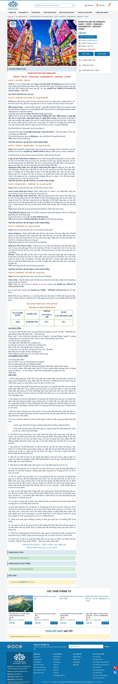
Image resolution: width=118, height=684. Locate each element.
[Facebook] (9, 646)
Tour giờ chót (97, 656)
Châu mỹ (56, 667)
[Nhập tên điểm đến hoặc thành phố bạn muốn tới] (52, 5)
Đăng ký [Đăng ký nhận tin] (107, 646)
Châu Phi (56, 672)
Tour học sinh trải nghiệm (100, 675)
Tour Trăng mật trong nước (101, 664)
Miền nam (76, 664)
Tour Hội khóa (97, 667)
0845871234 (19, 666)
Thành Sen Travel (102, 13)
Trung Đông (56, 662)
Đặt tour (86, 54)
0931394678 (19, 668)
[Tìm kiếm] (73, 5)
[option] (42, 43)
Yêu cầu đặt (102, 54)
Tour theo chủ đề (50, 13)
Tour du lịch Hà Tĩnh (85, 13)
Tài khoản (89, 5)
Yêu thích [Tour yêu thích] (100, 5)
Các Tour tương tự (59, 591)
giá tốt (59, 631)
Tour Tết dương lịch (98, 670)
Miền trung (76, 659)
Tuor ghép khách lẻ (59, 675)
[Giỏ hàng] (109, 5)
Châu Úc (55, 670)
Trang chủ (12, 12)
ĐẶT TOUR (28, 623)
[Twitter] (12, 646)
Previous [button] (8, 610)
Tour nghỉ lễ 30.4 (98, 659)
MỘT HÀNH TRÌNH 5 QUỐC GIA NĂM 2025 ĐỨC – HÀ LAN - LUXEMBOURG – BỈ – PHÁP (97, 615)
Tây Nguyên (76, 662)
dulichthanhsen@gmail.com (19, 660)
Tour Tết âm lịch (97, 672)
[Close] (73, 558)
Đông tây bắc (77, 656)
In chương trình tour (87, 37)
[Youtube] (16, 646)
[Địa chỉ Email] (86, 646)
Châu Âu (55, 664)
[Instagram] (20, 646)
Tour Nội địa (36, 13)
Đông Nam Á (57, 656)
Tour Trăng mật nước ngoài (101, 662)
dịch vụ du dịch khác (67, 13)
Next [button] (109, 610)
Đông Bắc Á (56, 659)
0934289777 (23, 582)
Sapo (101, 682)
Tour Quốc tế (23, 13)
